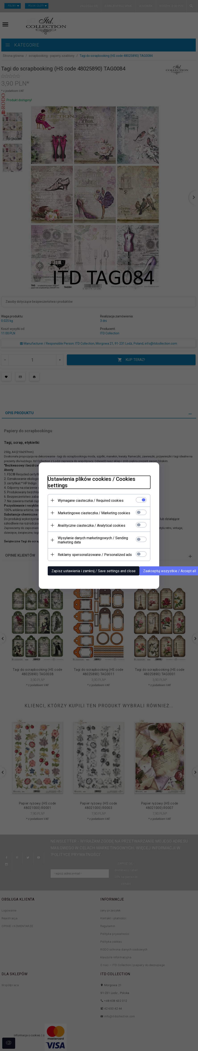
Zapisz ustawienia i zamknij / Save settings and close (94, 571)
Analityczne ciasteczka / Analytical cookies (91, 525)
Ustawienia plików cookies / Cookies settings (91, 482)
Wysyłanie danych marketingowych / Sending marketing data (93, 540)
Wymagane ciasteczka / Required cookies (91, 500)
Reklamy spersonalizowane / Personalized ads (95, 554)
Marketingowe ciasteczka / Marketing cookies (94, 513)
